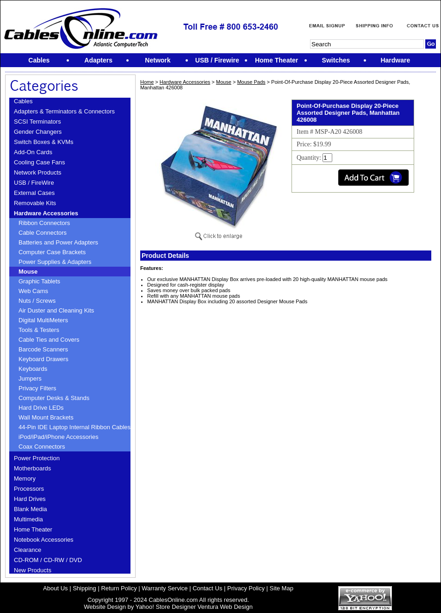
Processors (29, 488)
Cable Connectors (43, 232)
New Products (32, 570)
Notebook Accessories (44, 539)
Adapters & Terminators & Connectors (64, 111)
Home (147, 82)
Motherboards (32, 468)
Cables (23, 101)
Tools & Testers (39, 329)
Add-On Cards (33, 152)
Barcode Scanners (43, 349)
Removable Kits (35, 203)
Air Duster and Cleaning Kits (56, 310)
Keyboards (33, 368)
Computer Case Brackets (52, 252)
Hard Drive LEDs (41, 407)
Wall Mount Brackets (46, 417)
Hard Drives (30, 498)
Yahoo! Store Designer (166, 606)
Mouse (28, 271)
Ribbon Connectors (44, 222)
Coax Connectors (42, 446)
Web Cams (33, 291)
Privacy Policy (246, 588)
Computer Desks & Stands (54, 397)
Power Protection (37, 458)
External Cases (34, 192)
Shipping (84, 588)
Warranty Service (164, 588)
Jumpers (30, 378)
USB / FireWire (34, 182)
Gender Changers (38, 131)
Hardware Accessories (46, 213)
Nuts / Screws (37, 300)
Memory (25, 478)
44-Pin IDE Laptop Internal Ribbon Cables (74, 427)
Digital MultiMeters (43, 320)
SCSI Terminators (37, 121)
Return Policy (119, 588)
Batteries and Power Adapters (58, 242)
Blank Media (30, 509)
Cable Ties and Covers (49, 339)
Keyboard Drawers (43, 359)
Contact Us (207, 588)
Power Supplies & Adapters (55, 261)
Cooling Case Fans (39, 162)
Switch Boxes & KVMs (44, 141)
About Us (55, 588)
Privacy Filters (37, 388)
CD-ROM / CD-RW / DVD (48, 560)
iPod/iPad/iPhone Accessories (59, 436)
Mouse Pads (251, 82)
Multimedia (28, 519)
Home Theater (33, 529)
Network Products (38, 172)
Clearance (27, 549)
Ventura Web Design (225, 606)
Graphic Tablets (39, 281)
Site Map (281, 588)
